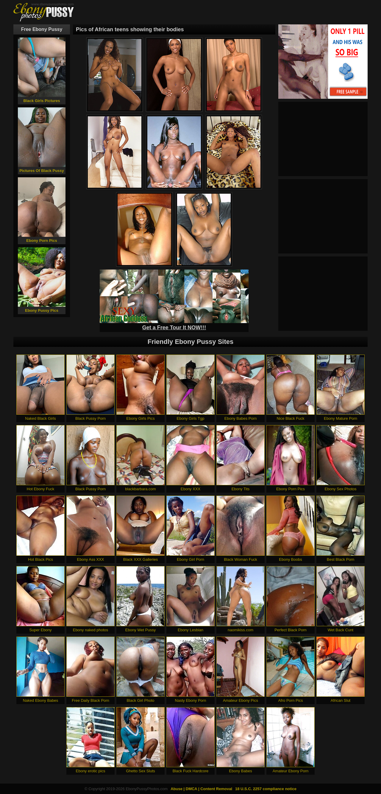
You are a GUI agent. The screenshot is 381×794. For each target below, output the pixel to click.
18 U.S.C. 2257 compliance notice (265, 789)
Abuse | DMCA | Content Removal (201, 789)
